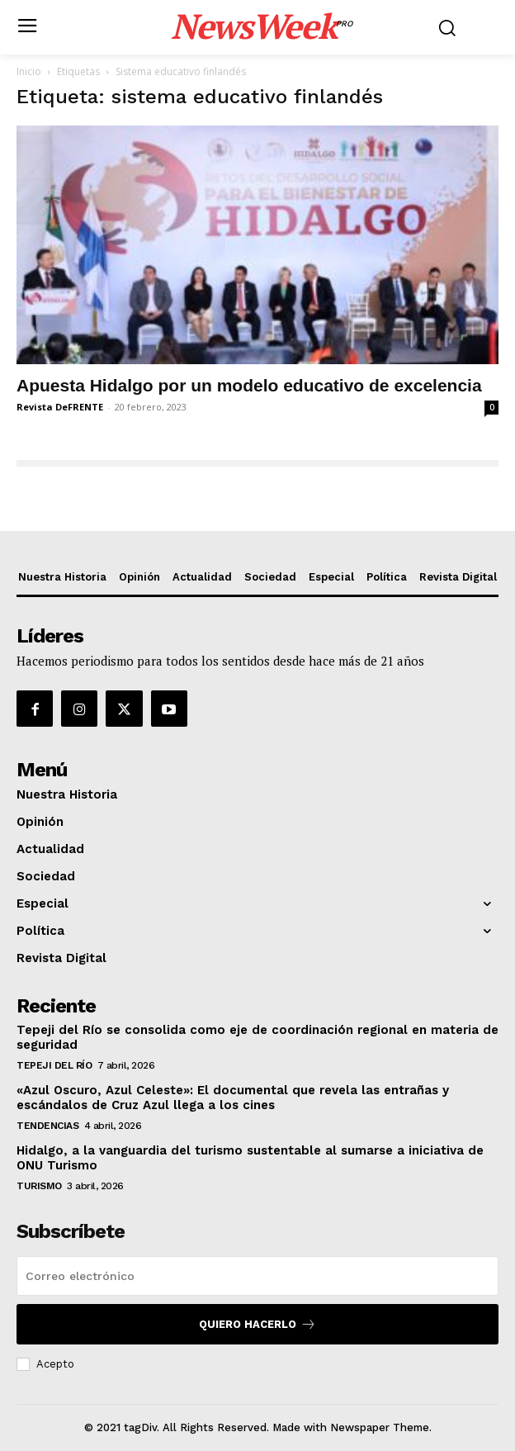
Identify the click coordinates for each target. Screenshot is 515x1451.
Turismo (39, 1186)
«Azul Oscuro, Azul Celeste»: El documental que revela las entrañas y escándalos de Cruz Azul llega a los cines (233, 1097)
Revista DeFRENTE (60, 407)
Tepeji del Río (54, 1065)
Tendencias (47, 1125)
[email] (257, 1276)
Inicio (29, 71)
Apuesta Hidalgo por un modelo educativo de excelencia (249, 385)
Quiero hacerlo (257, 1324)
